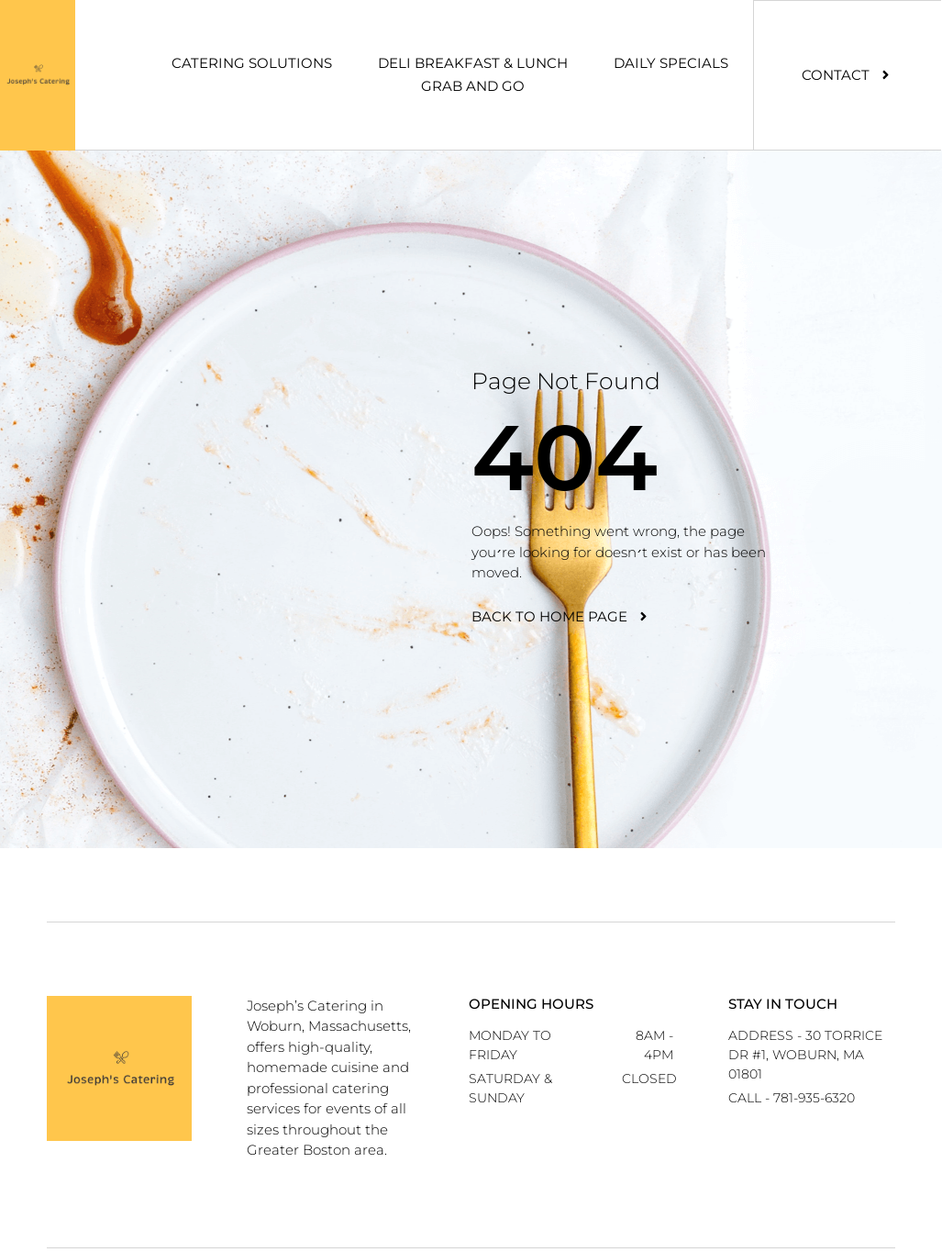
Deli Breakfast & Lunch (473, 63)
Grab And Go (473, 86)
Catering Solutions (252, 63)
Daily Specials (671, 63)
